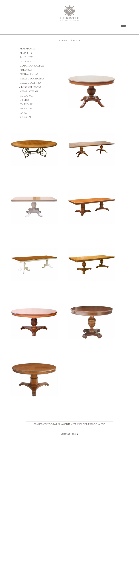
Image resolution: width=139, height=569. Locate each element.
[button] (123, 26)
